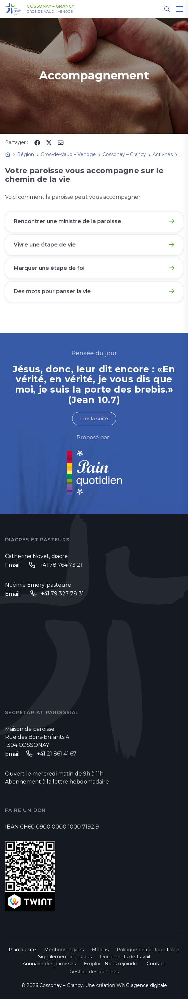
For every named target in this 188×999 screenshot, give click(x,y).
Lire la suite (94, 419)
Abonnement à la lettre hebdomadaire (57, 782)
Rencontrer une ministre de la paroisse (67, 221)
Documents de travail (125, 957)
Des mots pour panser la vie (52, 291)
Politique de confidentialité (148, 950)
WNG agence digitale (142, 985)
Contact (156, 964)
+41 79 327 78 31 (62, 593)
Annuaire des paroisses (49, 964)
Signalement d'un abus (65, 957)
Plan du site (22, 950)
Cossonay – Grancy (50, 6)
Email (12, 565)
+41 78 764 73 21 (61, 565)
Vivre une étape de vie (45, 244)
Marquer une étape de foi (49, 268)
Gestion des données (94, 972)
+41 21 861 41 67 (56, 754)
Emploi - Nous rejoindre (111, 964)
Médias (100, 950)
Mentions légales (64, 950)
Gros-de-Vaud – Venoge (50, 11)
